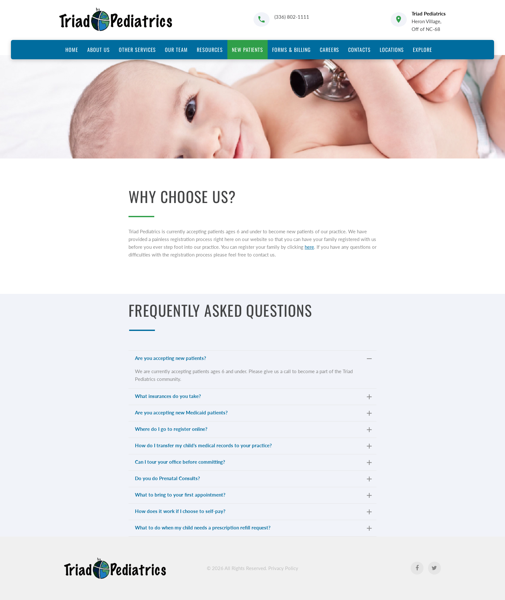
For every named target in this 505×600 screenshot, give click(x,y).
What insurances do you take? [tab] (253, 397)
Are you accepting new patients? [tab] (253, 359)
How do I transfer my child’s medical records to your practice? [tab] (253, 447)
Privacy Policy (283, 568)
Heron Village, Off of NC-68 (429, 21)
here (309, 247)
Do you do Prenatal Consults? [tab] (253, 479)
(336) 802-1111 (291, 17)
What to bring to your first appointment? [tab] (253, 496)
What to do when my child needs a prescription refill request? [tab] (253, 529)
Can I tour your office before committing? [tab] (253, 463)
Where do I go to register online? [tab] (253, 430)
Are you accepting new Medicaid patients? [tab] (253, 414)
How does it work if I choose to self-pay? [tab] (253, 512)
